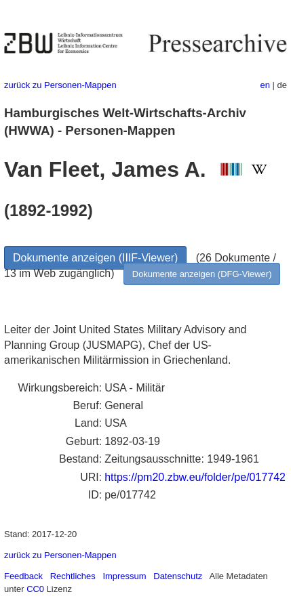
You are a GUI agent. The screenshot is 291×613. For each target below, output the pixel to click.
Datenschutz (177, 576)
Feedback (23, 576)
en (265, 85)
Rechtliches (73, 576)
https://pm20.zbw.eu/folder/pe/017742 (195, 477)
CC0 (35, 589)
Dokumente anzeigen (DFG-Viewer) (202, 274)
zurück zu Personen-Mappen (60, 85)
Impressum (124, 576)
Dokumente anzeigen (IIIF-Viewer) (95, 257)
